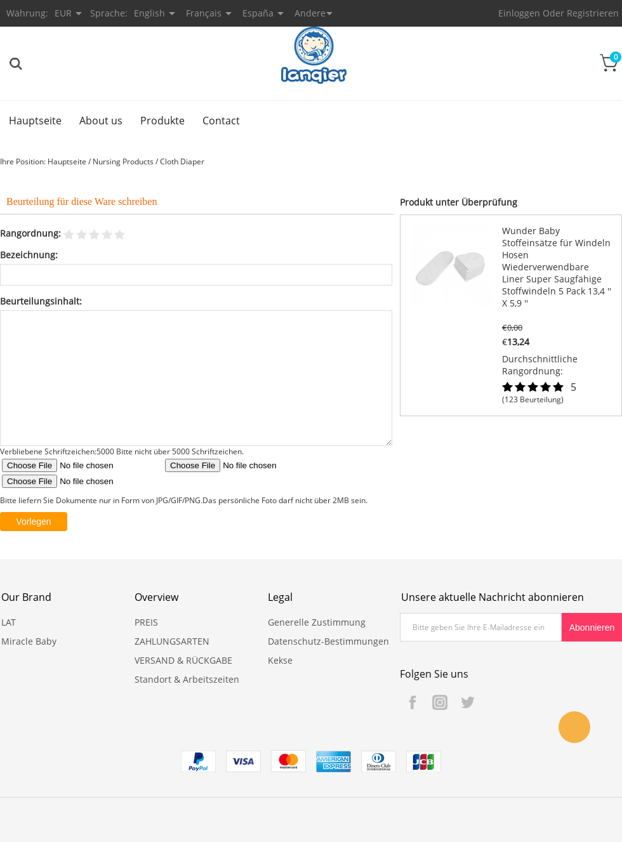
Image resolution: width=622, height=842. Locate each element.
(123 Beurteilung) (533, 399)
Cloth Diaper (182, 161)
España (258, 13)
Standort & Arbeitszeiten (187, 679)
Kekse (280, 660)
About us (100, 121)
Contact (221, 121)
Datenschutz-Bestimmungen (328, 641)
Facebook (412, 702)
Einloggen (519, 13)
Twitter (467, 702)
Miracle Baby (28, 641)
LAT (8, 622)
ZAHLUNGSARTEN (172, 641)
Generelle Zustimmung (317, 622)
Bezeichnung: (29, 255)
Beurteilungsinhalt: (41, 301)
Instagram (440, 702)
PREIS (146, 622)
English (149, 13)
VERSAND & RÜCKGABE (183, 660)
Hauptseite (35, 121)
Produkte (162, 121)
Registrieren (593, 13)
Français (204, 13)
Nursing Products (123, 161)
